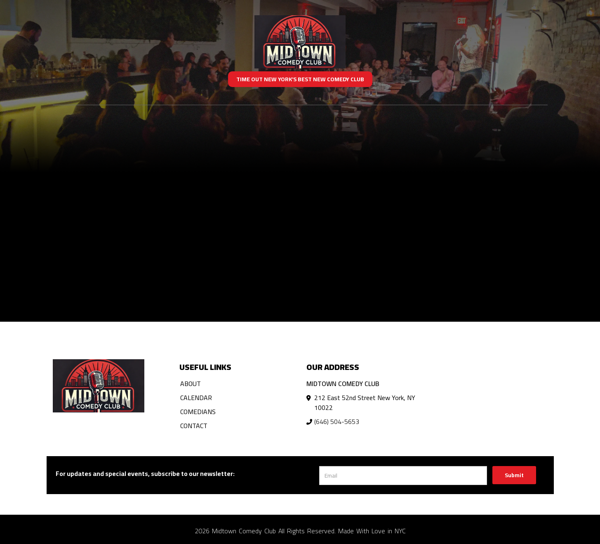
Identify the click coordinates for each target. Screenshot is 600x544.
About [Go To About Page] (190, 383)
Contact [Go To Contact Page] (193, 425)
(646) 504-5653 (336, 421)
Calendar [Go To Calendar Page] (196, 397)
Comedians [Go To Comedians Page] (198, 411)
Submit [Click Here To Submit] (514, 475)
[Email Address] (403, 475)
